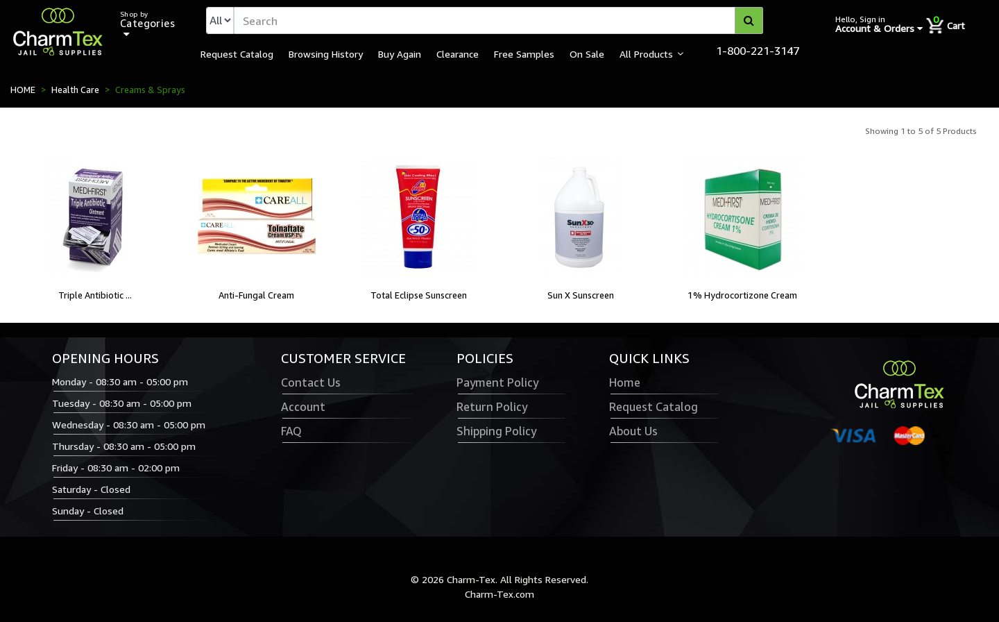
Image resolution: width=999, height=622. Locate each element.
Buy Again (399, 53)
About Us (633, 431)
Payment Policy (497, 382)
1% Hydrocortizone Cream (742, 295)
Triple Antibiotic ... (95, 295)
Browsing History (326, 53)
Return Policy (491, 407)
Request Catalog (236, 53)
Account (303, 407)
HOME (22, 89)
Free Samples (524, 53)
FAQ (291, 431)
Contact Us (311, 382)
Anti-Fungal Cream (256, 295)
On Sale (587, 53)
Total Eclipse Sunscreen (418, 295)
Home (624, 382)
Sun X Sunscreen (580, 295)
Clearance (457, 53)
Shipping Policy (496, 431)
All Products (646, 53)
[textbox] (498, 20)
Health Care (75, 89)
